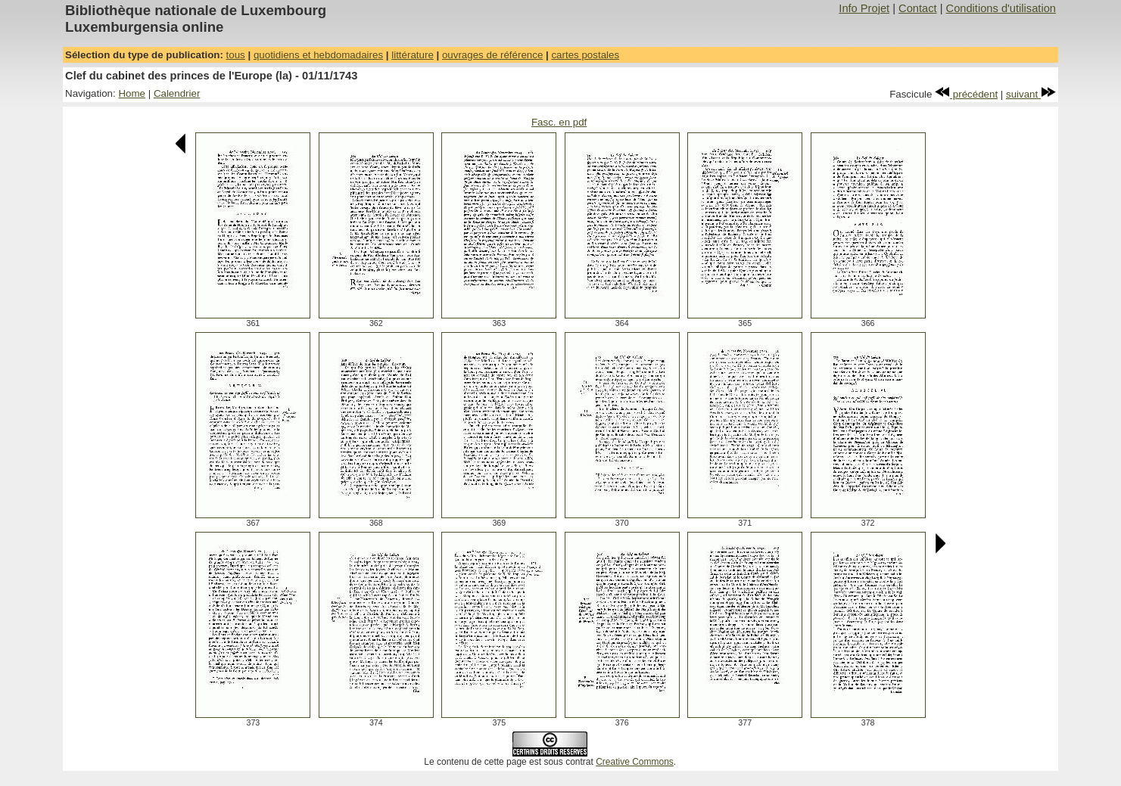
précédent (966, 94)
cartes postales (585, 55)
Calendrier (177, 93)
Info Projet (864, 8)
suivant (1031, 94)
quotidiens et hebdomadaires (318, 55)
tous (235, 55)
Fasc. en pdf (559, 122)
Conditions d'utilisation (1001, 8)
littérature (412, 55)
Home (131, 93)
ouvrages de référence (492, 55)
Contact (917, 8)
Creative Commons (635, 761)
